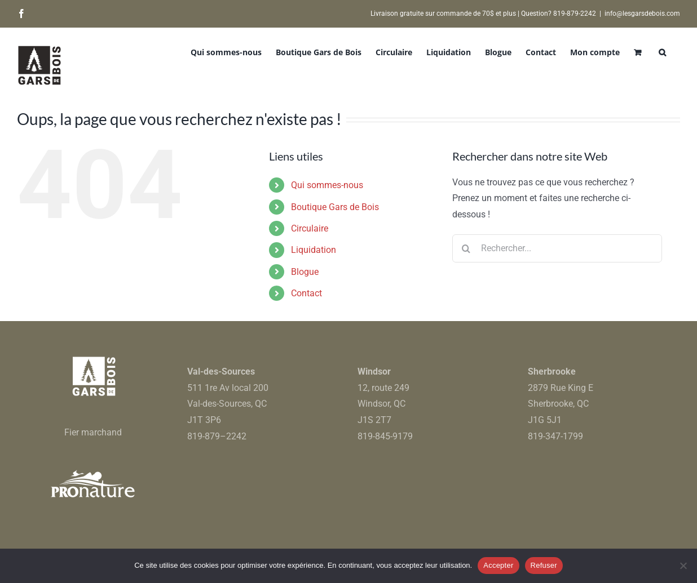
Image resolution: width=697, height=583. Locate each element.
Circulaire (309, 228)
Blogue (305, 271)
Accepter (498, 565)
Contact (306, 293)
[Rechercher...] (557, 248)
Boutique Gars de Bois (335, 207)
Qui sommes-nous (327, 185)
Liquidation (313, 249)
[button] (662, 51)
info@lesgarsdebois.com (642, 13)
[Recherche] (466, 248)
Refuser (544, 565)
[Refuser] (683, 565)
